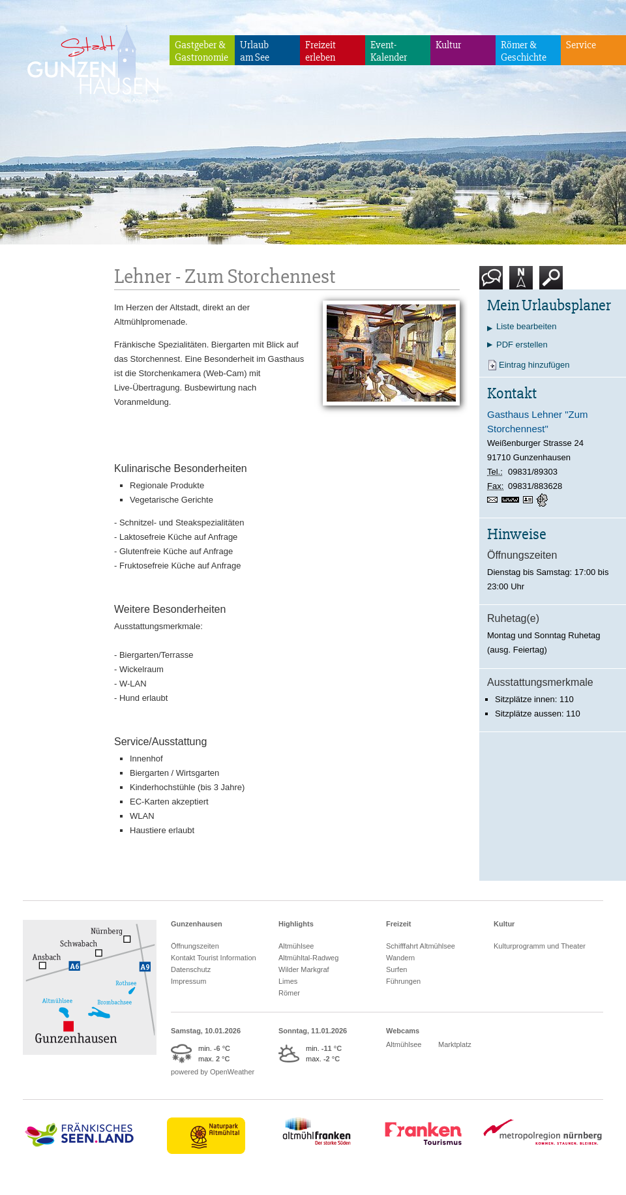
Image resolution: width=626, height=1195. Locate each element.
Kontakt (493, 282)
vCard (529, 500)
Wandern (400, 958)
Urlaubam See (254, 51)
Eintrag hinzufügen (534, 365)
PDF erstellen (522, 344)
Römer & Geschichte (523, 51)
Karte (521, 282)
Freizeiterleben (320, 51)
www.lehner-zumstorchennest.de (512, 501)
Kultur (448, 45)
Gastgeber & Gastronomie (201, 51)
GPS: (543, 500)
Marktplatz (454, 1044)
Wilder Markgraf (303, 969)
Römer (289, 993)
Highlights (296, 924)
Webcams (402, 1031)
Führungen (403, 981)
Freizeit (398, 924)
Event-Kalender (388, 51)
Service (581, 45)
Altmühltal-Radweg (308, 958)
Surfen (396, 969)
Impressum (188, 981)
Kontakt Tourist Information (213, 958)
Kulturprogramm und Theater (540, 946)
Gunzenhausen (196, 924)
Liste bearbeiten (526, 326)
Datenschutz (191, 969)
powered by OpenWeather (212, 1072)
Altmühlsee (296, 946)
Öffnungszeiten (195, 946)
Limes (287, 981)
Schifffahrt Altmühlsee (420, 946)
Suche (551, 282)
